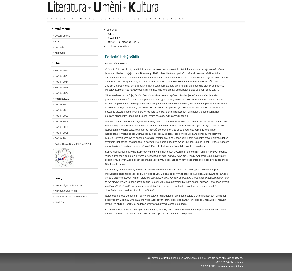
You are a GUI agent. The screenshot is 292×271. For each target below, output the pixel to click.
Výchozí (220, 15)
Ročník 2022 (61, 93)
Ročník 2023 (61, 87)
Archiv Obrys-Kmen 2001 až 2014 (73, 144)
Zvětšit (210, 15)
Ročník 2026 (61, 70)
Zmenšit (231, 15)
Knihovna (60, 52)
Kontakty (59, 47)
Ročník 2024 (61, 81)
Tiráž (57, 41)
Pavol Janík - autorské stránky (71, 196)
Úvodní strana (62, 35)
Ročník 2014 (61, 138)
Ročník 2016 (61, 127)
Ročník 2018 (61, 115)
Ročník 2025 (61, 76)
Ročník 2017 (61, 121)
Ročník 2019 (61, 110)
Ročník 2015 (61, 132)
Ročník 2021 (62, 98)
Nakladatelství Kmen (66, 190)
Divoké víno (61, 202)
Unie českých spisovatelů (68, 185)
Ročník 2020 (61, 104)
